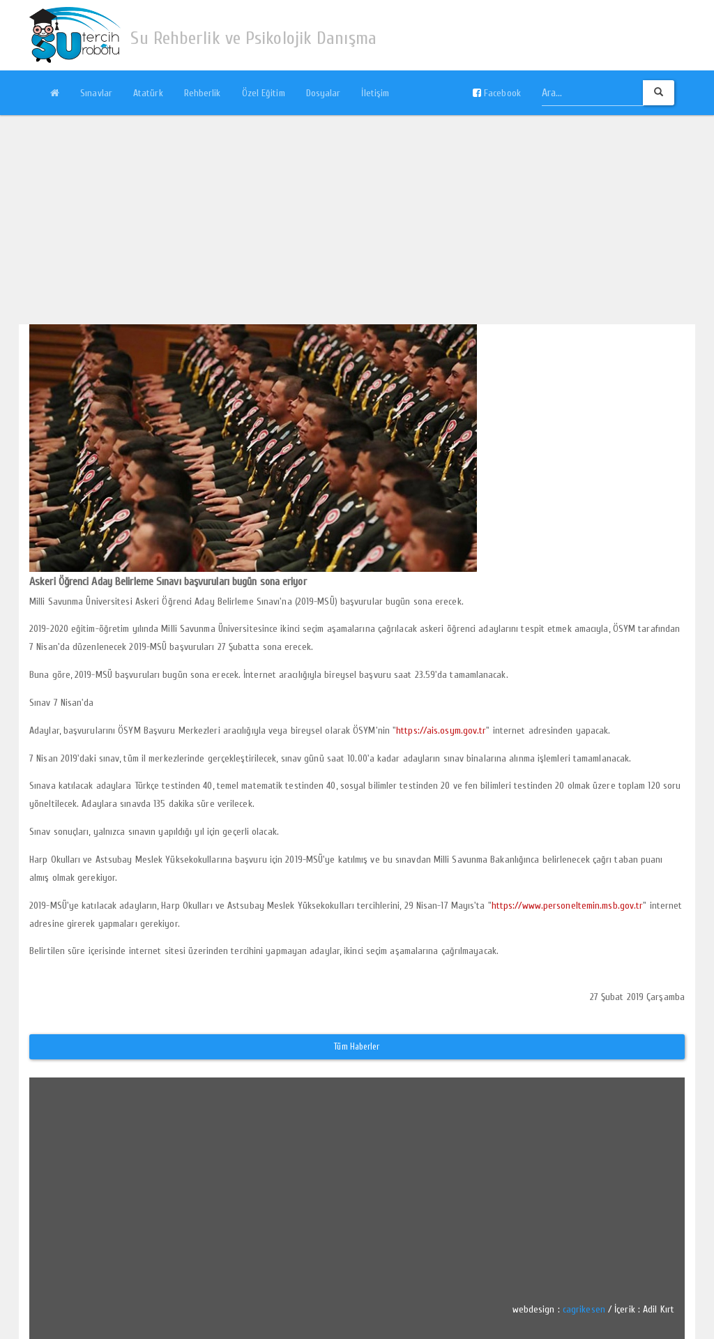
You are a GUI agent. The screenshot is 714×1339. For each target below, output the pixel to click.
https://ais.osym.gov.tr (441, 730)
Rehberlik (202, 93)
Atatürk (148, 93)
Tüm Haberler (356, 1046)
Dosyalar (323, 93)
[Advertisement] (357, 219)
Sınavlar (96, 93)
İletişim (375, 93)
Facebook (497, 93)
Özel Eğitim (263, 93)
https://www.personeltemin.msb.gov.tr (568, 905)
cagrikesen (584, 1309)
